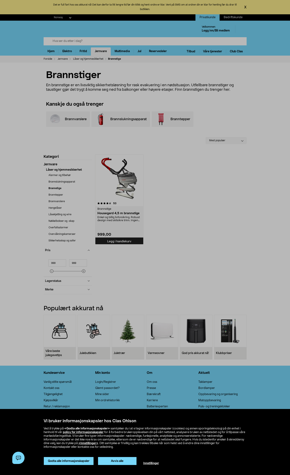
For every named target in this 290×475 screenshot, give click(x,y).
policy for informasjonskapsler (83, 432)
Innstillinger (151, 463)
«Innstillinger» (88, 443)
